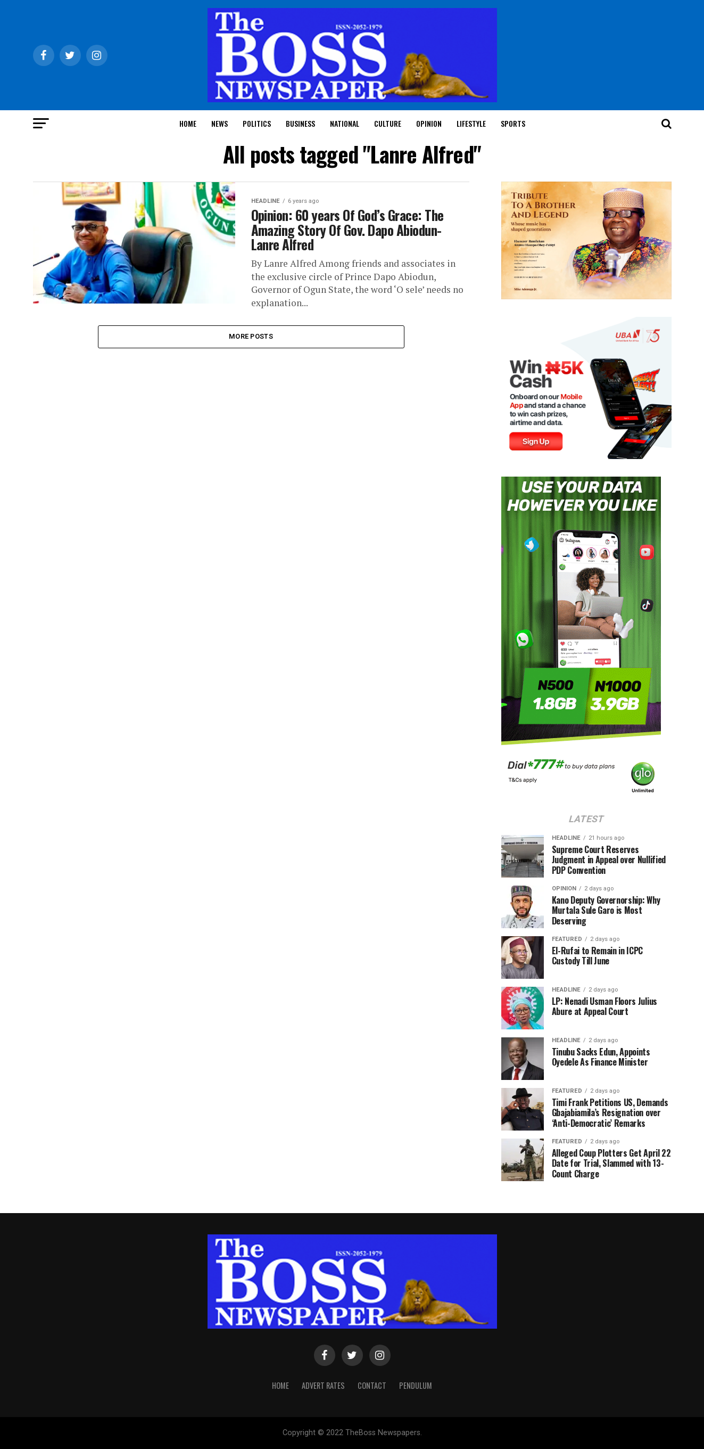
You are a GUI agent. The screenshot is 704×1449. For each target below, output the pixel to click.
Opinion (429, 123)
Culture (387, 123)
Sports (513, 123)
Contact (372, 1385)
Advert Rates (323, 1385)
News (219, 123)
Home (187, 123)
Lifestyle (471, 123)
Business (300, 123)
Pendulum (415, 1385)
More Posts (251, 341)
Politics (257, 123)
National (344, 123)
